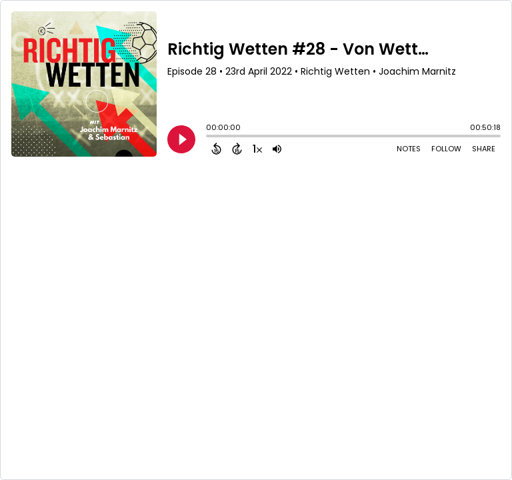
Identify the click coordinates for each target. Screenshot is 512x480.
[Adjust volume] (277, 149)
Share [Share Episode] (483, 148)
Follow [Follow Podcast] (446, 148)
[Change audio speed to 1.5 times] (257, 149)
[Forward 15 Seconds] (237, 149)
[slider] (209, 137)
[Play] (181, 139)
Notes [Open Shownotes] (409, 148)
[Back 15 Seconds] (216, 149)
